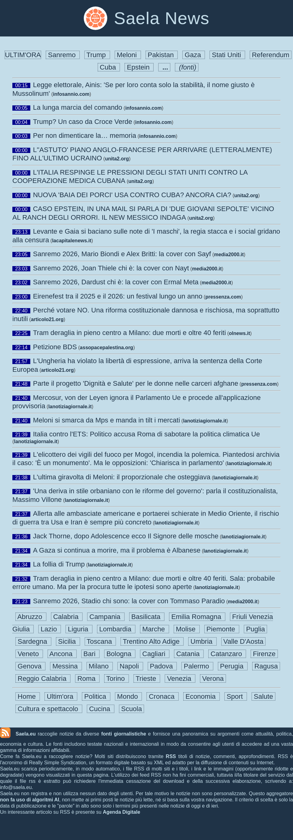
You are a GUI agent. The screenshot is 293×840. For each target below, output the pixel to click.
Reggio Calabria (43, 678)
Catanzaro (227, 654)
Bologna (119, 654)
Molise (186, 629)
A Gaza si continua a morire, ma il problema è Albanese (117, 550)
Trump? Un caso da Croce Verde (82, 121)
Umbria (202, 641)
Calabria (66, 617)
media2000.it (229, 254)
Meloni (128, 55)
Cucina (100, 709)
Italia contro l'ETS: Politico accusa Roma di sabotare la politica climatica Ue (146, 434)
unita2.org (117, 158)
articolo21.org (47, 319)
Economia (201, 696)
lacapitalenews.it (71, 240)
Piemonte (222, 629)
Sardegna (33, 641)
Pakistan (162, 55)
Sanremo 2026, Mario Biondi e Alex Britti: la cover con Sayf (122, 254)
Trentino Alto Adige (152, 641)
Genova (30, 666)
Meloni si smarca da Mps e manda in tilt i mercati (106, 420)
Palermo (197, 666)
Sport (236, 696)
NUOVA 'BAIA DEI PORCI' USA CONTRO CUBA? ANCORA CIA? (132, 195)
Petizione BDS (55, 347)
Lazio (50, 629)
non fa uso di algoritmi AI (29, 799)
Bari (90, 654)
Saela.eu (25, 733)
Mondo (128, 696)
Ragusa (266, 666)
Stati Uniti (227, 55)
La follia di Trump (59, 564)
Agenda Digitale (121, 812)
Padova (162, 666)
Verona (213, 678)
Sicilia (68, 641)
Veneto (29, 654)
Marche (154, 629)
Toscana (100, 641)
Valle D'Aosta (243, 641)
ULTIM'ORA (23, 55)
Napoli (130, 666)
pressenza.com (223, 296)
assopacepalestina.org (106, 347)
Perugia (232, 666)
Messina (65, 666)
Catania (188, 654)
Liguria (79, 629)
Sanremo (62, 55)
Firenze (264, 654)
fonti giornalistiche (123, 733)
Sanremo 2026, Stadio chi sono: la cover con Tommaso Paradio (129, 601)
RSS (171, 756)
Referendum (270, 55)
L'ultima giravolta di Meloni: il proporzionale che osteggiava (121, 477)
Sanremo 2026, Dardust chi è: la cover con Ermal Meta (116, 282)
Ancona (62, 654)
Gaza (194, 55)
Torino (116, 678)
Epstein (139, 67)
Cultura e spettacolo (49, 709)
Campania (105, 617)
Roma (87, 678)
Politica (96, 696)
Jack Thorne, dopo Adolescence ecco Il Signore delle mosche (126, 536)
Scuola (131, 709)
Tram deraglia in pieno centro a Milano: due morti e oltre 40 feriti (129, 333)
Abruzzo (31, 617)
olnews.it (239, 333)
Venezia (180, 678)
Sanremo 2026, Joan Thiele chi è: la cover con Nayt (111, 268)
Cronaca (162, 696)
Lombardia (116, 629)
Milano (100, 666)
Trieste (147, 678)
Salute (263, 696)
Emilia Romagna (197, 617)
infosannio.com (71, 94)
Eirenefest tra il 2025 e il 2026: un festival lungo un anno (117, 296)
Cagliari (154, 654)
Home (28, 696)
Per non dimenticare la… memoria (84, 135)
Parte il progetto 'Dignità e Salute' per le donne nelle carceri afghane (135, 383)
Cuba (109, 67)
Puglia (255, 629)
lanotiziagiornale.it (69, 406)
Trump (97, 55)
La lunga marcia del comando (77, 107)
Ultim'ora (61, 696)
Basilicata (147, 617)
